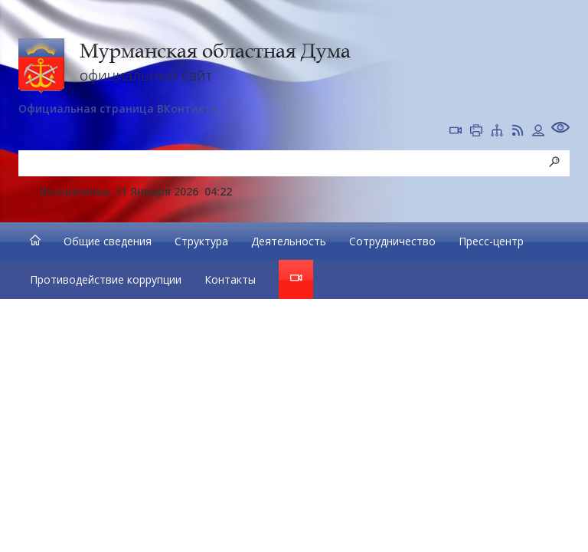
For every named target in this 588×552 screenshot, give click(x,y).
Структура (201, 241)
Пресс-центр (491, 241)
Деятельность (288, 241)
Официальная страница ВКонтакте (117, 108)
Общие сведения (108, 241)
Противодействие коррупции (105, 279)
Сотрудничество (392, 241)
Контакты (230, 279)
